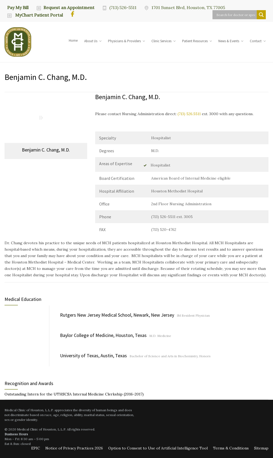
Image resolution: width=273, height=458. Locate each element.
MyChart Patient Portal (38, 15)
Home (73, 40)
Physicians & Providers (124, 41)
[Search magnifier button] (261, 14)
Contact (256, 41)
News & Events (228, 41)
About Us (90, 41)
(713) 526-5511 (122, 7)
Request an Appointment (68, 7)
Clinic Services (161, 41)
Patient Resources (195, 41)
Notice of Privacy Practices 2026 (74, 448)
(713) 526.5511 (189, 113)
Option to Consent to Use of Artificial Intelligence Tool (158, 448)
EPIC (35, 448)
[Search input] (235, 14)
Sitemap (261, 448)
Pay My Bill (18, 7)
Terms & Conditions (231, 448)
